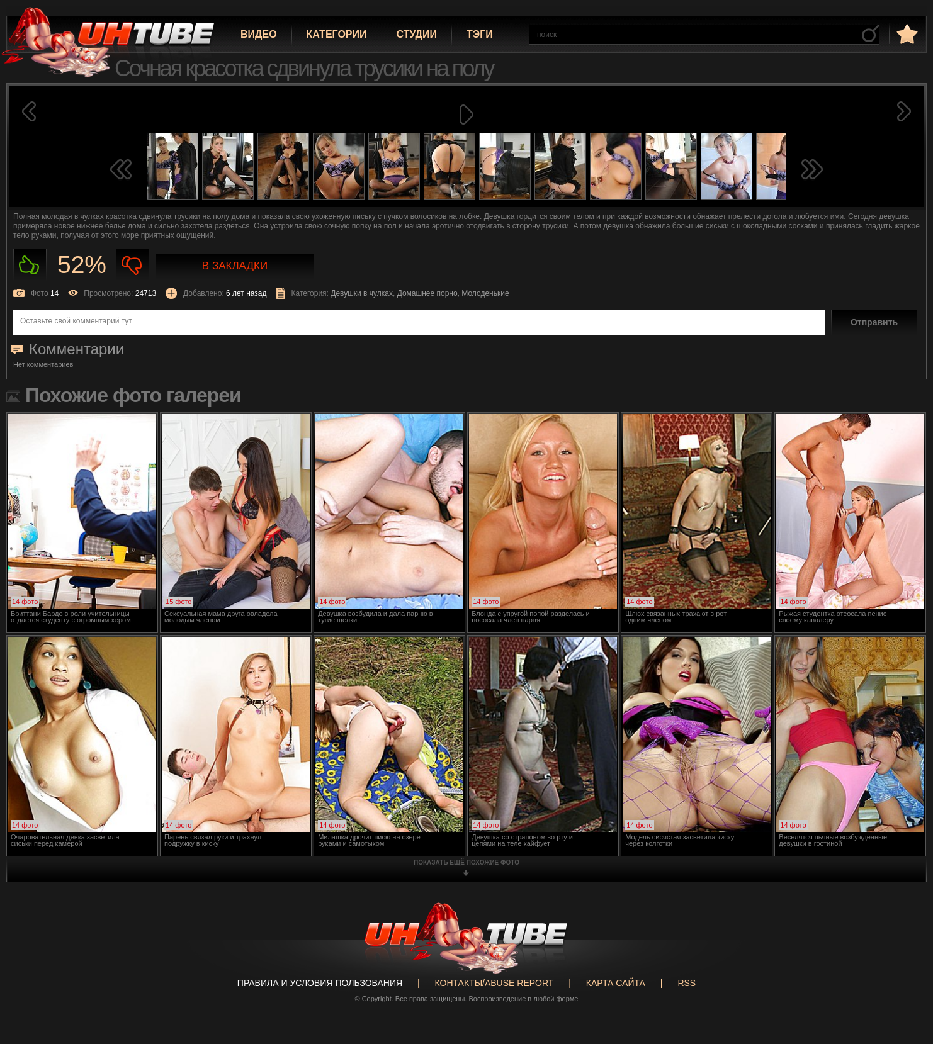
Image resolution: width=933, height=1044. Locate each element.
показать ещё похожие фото (466, 862)
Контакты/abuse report (494, 983)
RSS (686, 983)
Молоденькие (485, 293)
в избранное (906, 33)
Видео (258, 34)
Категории (337, 34)
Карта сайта (615, 983)
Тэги (479, 34)
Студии (417, 34)
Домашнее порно (427, 293)
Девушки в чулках (362, 293)
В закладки (235, 266)
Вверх (904, 983)
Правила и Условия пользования (319, 983)
